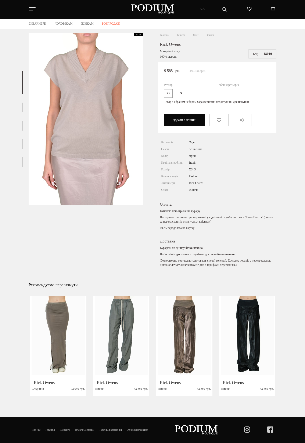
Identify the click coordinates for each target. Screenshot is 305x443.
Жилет (210, 34)
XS (168, 93)
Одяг (195, 34)
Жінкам (180, 34)
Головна (164, 34)
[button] (22, 82)
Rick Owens (170, 44)
